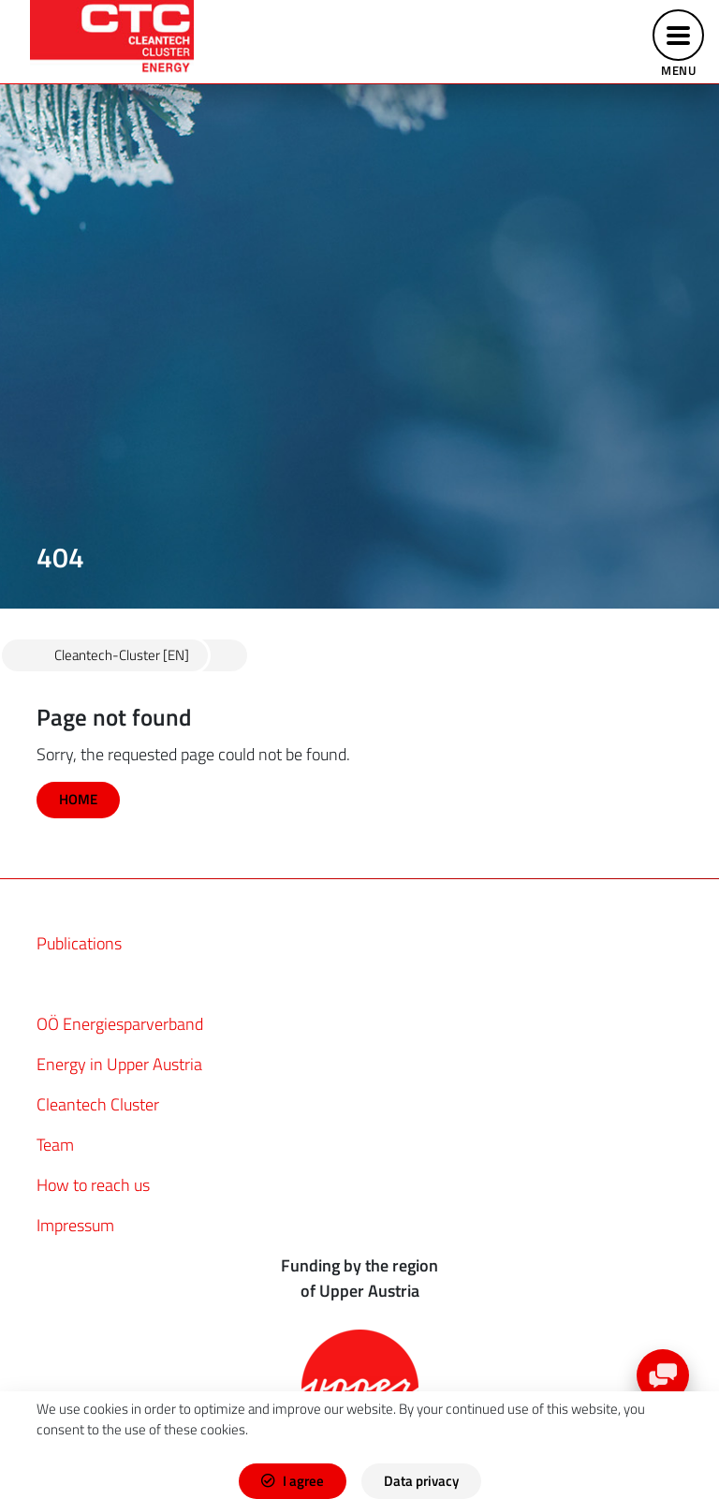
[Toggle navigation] (678, 42)
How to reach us (93, 1185)
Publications (79, 943)
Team (55, 1144)
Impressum (75, 1225)
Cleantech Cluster (98, 1104)
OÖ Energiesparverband (120, 1023)
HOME (78, 799)
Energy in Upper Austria (119, 1064)
